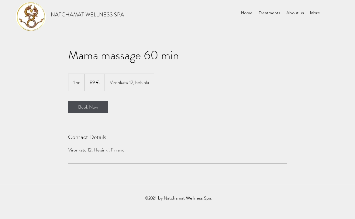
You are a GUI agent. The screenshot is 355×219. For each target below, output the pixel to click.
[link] (88, 107)
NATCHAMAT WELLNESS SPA (87, 15)
